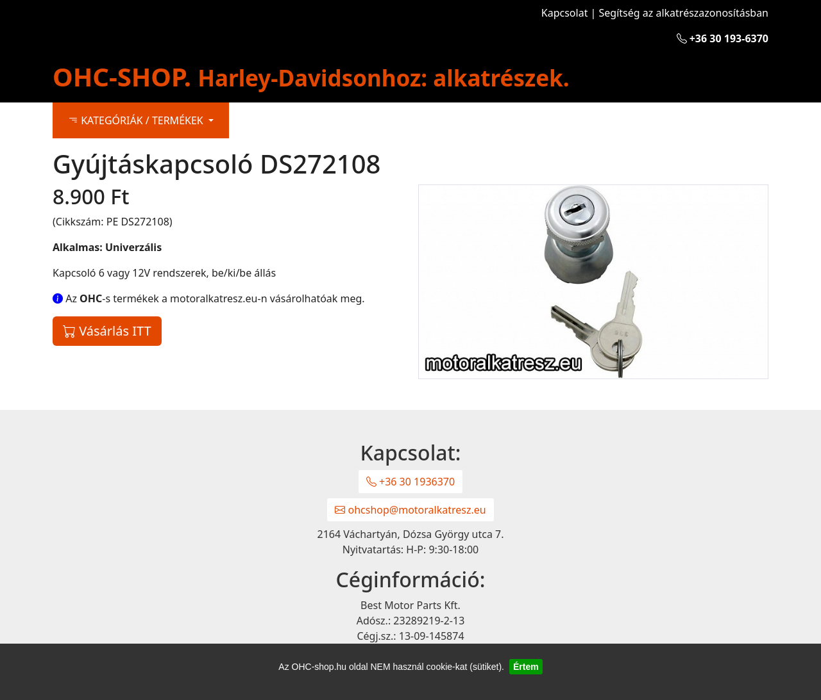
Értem (526, 667)
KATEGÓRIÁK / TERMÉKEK (137, 120)
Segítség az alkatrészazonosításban (683, 13)
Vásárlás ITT (107, 330)
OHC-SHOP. (311, 76)
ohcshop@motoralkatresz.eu (410, 510)
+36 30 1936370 (410, 482)
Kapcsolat (564, 13)
